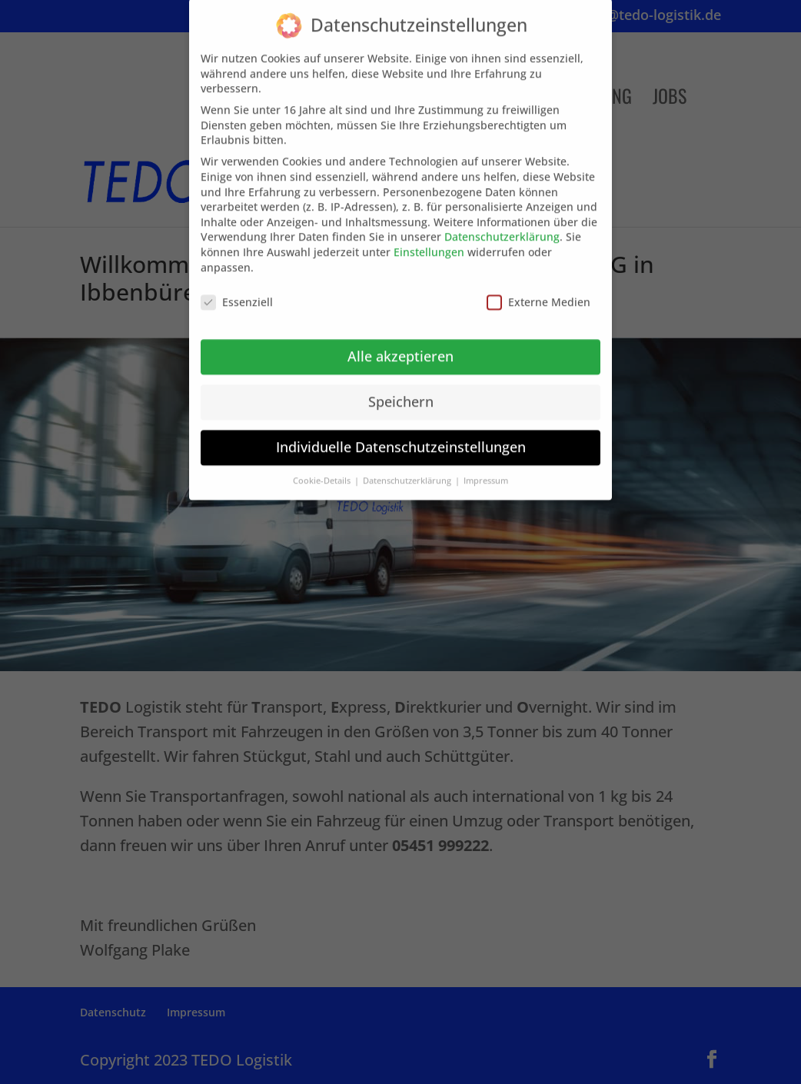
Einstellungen (429, 241)
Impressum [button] (486, 469)
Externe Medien (538, 291)
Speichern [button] (401, 390)
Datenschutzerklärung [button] (408, 469)
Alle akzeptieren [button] (400, 345)
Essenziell (237, 291)
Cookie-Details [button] (323, 469)
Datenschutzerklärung (502, 226)
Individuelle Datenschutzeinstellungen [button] (401, 436)
